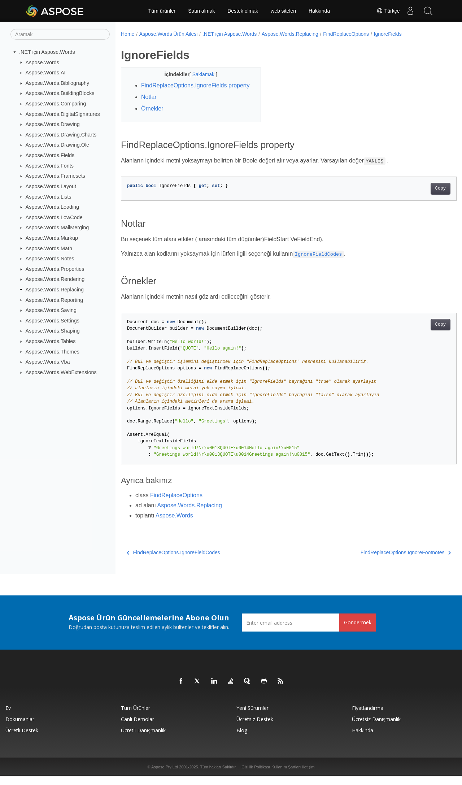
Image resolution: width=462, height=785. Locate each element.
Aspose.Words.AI (46, 72)
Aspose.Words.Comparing (56, 104)
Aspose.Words (42, 62)
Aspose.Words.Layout (51, 186)
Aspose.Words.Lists (48, 196)
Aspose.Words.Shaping (53, 331)
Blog (241, 739)
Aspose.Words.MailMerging (57, 227)
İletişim (308, 775)
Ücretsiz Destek (254, 727)
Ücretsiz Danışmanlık (376, 727)
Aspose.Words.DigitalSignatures (63, 114)
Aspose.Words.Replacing (55, 289)
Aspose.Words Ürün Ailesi (168, 34)
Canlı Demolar (137, 727)
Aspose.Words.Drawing (53, 124)
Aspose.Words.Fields (50, 155)
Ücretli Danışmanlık (143, 739)
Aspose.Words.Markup (52, 238)
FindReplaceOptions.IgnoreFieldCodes (173, 561)
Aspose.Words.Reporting (54, 300)
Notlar (149, 106)
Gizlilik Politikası (255, 775)
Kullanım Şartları (286, 775)
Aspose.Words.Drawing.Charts (61, 135)
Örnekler (152, 117)
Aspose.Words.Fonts (50, 166)
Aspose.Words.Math (49, 248)
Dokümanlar (19, 727)
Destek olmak (242, 11)
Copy (417, 197)
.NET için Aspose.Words (47, 52)
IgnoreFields (388, 34)
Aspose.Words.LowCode (54, 217)
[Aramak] (60, 34)
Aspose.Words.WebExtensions (61, 372)
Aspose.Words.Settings (52, 321)
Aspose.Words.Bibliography (58, 83)
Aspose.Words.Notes (50, 258)
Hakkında (319, 11)
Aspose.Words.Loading (52, 207)
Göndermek (357, 631)
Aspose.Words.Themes (52, 351)
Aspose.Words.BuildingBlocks (60, 93)
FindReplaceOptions (346, 34)
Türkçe (387, 11)
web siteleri (283, 11)
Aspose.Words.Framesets (55, 176)
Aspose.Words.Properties (55, 269)
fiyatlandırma (367, 716)
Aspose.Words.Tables (51, 341)
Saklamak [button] (199, 74)
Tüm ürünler (161, 11)
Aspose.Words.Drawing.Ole (58, 145)
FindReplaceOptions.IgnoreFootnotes (382, 561)
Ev (8, 716)
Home (127, 34)
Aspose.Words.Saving (51, 310)
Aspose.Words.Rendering (55, 279)
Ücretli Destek (21, 739)
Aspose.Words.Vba (48, 362)
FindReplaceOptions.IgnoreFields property (184, 89)
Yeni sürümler (252, 716)
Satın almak (201, 11)
